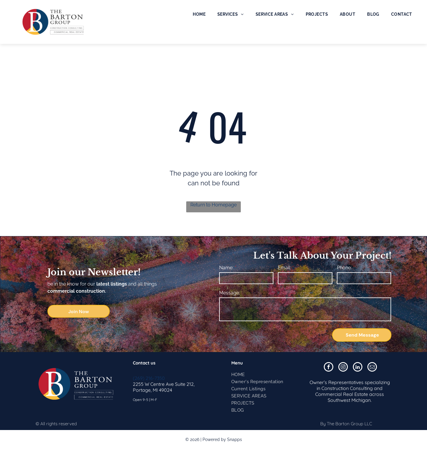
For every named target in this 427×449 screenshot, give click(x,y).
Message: (229, 293)
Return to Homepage (213, 205)
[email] (372, 367)
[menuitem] (199, 14)
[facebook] (328, 367)
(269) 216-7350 (149, 378)
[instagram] (343, 367)
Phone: (344, 267)
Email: (284, 267)
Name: (226, 267)
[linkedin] (357, 367)
